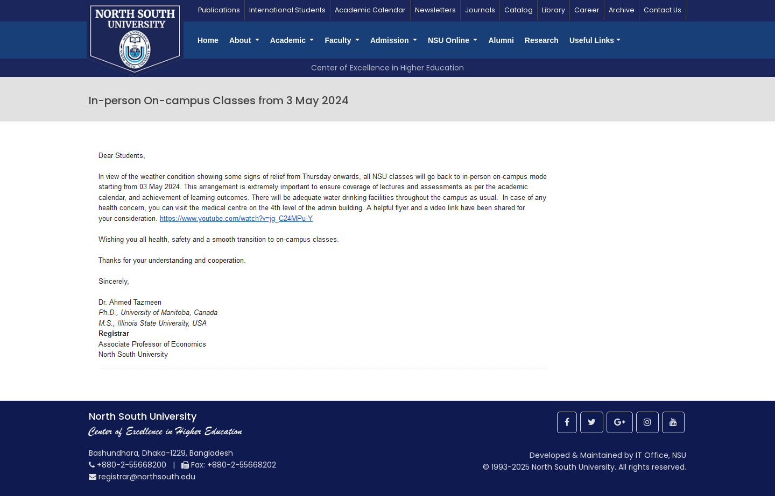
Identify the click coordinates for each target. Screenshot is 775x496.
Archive (622, 10)
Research (542, 40)
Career (587, 10)
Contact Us (662, 10)
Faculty (339, 40)
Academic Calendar (370, 10)
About (241, 40)
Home (208, 40)
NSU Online (449, 40)
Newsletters (435, 10)
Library (553, 10)
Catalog (518, 10)
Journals (480, 10)
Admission (390, 40)
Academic (289, 40)
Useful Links (591, 40)
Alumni (500, 40)
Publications (219, 10)
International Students (287, 10)
